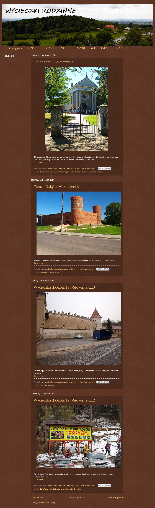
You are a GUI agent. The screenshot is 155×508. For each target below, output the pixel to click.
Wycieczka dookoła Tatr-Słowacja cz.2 (64, 400)
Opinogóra (54, 172)
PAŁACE (106, 48)
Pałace (77, 172)
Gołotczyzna (44, 172)
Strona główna (15, 48)
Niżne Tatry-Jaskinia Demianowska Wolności (56, 489)
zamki (57, 273)
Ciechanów (44, 273)
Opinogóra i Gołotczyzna (53, 62)
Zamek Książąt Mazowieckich (58, 186)
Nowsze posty (38, 497)
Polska (100, 172)
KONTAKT (48, 48)
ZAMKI (80, 48)
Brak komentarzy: (88, 168)
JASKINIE (65, 48)
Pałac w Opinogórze (66, 172)
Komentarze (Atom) (47, 503)
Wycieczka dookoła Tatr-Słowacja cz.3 (64, 287)
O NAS (32, 48)
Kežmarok (43, 385)
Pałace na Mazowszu (89, 172)
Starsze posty (116, 497)
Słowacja (51, 385)
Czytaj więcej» (39, 162)
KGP (93, 48)
